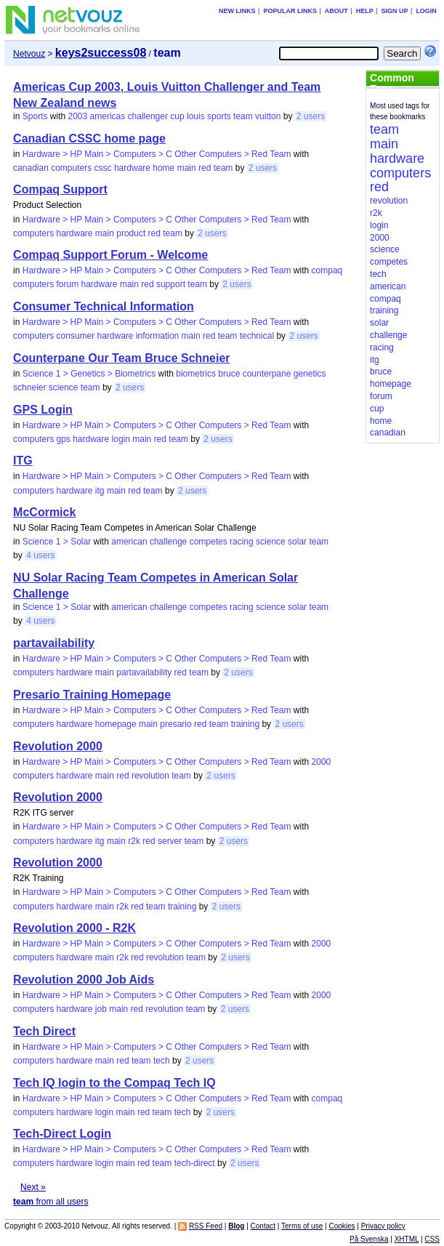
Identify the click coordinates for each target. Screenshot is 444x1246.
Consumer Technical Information (103, 306)
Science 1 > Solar (57, 541)
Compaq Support (60, 189)
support (170, 284)
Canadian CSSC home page (89, 138)
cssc (103, 168)
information (157, 336)
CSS (432, 1239)
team (243, 116)
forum (67, 284)
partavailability (53, 643)
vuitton (267, 116)
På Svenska (369, 1239)
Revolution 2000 (57, 746)
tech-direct (194, 1163)
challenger (148, 116)
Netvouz (29, 54)
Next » (33, 1187)
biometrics (196, 374)
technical (257, 336)
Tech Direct (44, 1031)
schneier (29, 387)
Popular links (290, 11)
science (63, 387)
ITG (23, 460)
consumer (75, 336)
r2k (134, 841)
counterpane (267, 374)
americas (108, 116)
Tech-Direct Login (62, 1134)
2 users (310, 116)
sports (219, 116)
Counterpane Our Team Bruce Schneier (121, 358)
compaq (327, 270)
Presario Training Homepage (92, 694)
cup (177, 116)
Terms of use (302, 1226)
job (101, 1009)
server (170, 841)
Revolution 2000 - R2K (74, 928)
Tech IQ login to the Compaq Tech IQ (114, 1083)
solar (297, 541)
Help (365, 11)
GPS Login (43, 409)
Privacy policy (383, 1226)
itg (100, 491)
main (186, 168)
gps (63, 439)
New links (237, 11)
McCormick (44, 512)
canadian (31, 168)
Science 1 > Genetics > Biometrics (89, 374)
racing (242, 541)
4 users (40, 555)
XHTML (407, 1239)
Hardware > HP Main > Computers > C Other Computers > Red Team (157, 154)
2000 (321, 762)
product (130, 233)
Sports (35, 116)
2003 (78, 116)
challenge (168, 541)
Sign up (395, 11)
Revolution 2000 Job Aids (83, 979)
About (336, 11)
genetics (310, 374)
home (163, 168)
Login (426, 11)
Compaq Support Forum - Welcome (110, 255)
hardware (132, 168)
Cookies (341, 1226)
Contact (263, 1226)
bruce (229, 374)
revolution (150, 776)
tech (161, 1061)
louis (196, 116)
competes (208, 541)
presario (175, 724)
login (121, 439)
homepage (116, 724)
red (204, 168)
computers (71, 168)
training (245, 724)
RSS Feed (205, 1226)
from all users (50, 1202)
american (129, 541)
